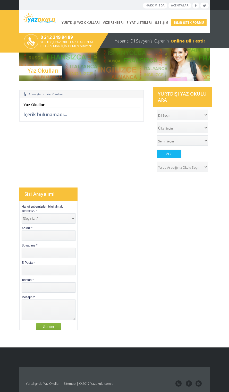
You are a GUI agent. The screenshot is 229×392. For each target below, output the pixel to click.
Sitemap (70, 383)
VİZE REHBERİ (113, 22)
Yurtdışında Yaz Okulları (43, 383)
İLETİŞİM (161, 22)
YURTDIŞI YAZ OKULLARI (81, 22)
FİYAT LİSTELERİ (139, 22)
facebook (188, 384)
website (198, 384)
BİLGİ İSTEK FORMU (189, 22)
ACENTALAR (180, 5)
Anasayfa (35, 94)
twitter (178, 384)
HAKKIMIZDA (155, 5)
